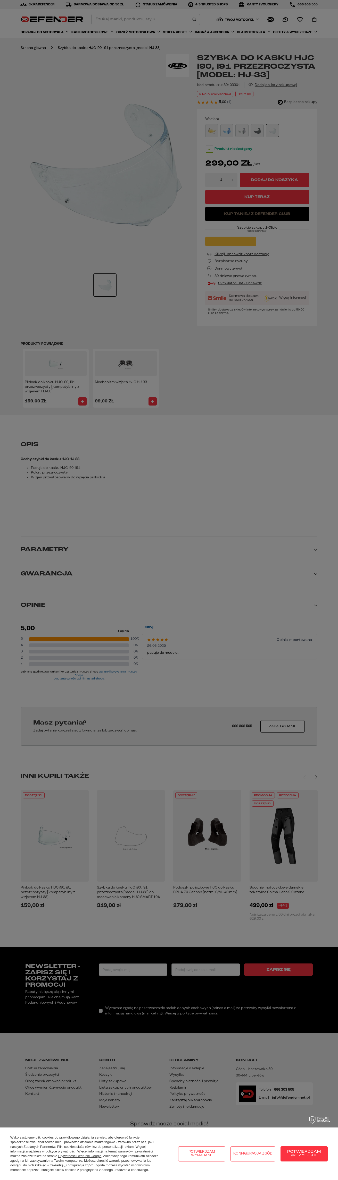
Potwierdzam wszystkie (304, 1153)
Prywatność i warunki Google (80, 1156)
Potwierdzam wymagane (201, 1153)
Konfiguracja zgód (253, 1154)
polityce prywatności (61, 1151)
